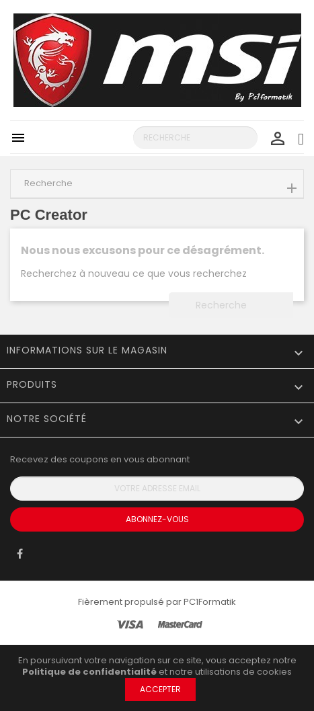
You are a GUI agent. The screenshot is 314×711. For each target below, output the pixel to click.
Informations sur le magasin (87, 350)
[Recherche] (195, 137)
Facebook (20, 557)
